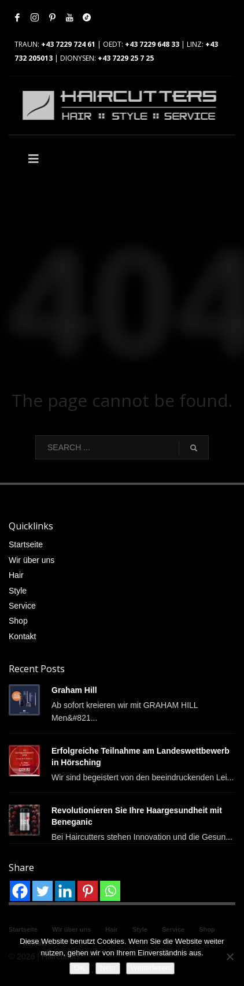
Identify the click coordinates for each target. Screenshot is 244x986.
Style (18, 590)
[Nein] (229, 956)
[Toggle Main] (65, 159)
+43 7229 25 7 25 (126, 58)
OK (79, 967)
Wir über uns (31, 560)
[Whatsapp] (110, 891)
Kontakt (22, 636)
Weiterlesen (150, 967)
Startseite (26, 544)
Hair (16, 575)
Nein (108, 967)
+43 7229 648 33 (152, 44)
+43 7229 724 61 (68, 44)
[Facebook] (20, 891)
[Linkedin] (65, 891)
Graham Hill (74, 690)
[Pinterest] (87, 891)
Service (22, 605)
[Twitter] (42, 891)
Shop (18, 620)
